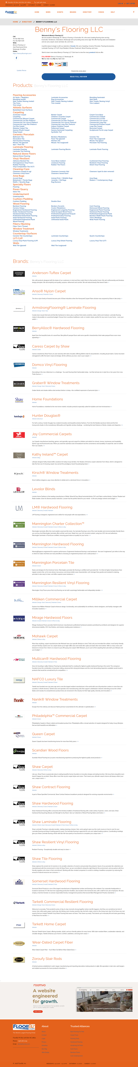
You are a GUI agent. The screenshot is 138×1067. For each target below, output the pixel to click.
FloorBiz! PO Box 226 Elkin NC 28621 (19, 2)
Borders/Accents (57, 206)
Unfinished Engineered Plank (24, 219)
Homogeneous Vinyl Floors (23, 163)
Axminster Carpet (19, 115)
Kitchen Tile (55, 141)
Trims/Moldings (96, 218)
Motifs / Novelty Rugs (21, 182)
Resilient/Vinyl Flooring (99, 163)
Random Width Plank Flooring (101, 216)
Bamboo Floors (75, 1052)
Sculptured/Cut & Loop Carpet (101, 130)
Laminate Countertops (59, 236)
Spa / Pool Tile (18, 144)
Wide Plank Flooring (97, 219)
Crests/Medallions (58, 208)
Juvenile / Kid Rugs (58, 180)
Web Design (45, 1052)
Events (60, 12)
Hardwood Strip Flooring (22, 214)
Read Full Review (78, 77)
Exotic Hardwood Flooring (23, 212)
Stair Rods (93, 99)
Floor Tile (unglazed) (97, 139)
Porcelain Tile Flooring (98, 143)
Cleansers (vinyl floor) (21, 173)
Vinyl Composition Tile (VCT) (23, 167)
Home (37, 12)
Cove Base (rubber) (58, 161)
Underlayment (18, 196)
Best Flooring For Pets (77, 1031)
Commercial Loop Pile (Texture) (63, 124)
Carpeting (16, 117)
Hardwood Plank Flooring (99, 212)
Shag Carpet (17, 132)
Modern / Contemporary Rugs (101, 180)
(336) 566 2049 (41, 2)
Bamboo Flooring (19, 206)
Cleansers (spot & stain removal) (102, 171)
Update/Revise (21, 70)
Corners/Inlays (18, 208)
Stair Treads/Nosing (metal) (23, 101)
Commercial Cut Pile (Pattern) (24, 120)
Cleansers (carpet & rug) (22, 171)
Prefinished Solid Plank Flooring (25, 216)
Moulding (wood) (19, 99)
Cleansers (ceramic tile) (60, 171)
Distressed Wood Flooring (99, 208)
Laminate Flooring (20, 149)
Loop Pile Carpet (96, 126)
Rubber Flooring (19, 165)
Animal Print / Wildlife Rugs (62, 178)
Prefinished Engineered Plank (101, 214)
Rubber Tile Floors (58, 165)
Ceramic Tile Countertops (22, 236)
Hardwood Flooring (76, 1042)
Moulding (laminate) (97, 97)
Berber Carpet (56, 115)
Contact (44, 1035)
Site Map (44, 1049)
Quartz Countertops (97, 236)
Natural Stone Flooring (21, 156)
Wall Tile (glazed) (19, 245)
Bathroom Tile (18, 137)
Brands (73, 12)
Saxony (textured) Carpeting (62, 130)
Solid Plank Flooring (59, 218)
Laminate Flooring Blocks (61, 149)
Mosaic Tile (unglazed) (59, 143)
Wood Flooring (18, 221)
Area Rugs (93, 178)
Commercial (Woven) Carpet (23, 119)
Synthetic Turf (56, 132)
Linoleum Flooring (58, 163)
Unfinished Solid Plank (59, 219)
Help (113, 12)
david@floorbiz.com (24, 1044)
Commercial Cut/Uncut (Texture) (63, 122)
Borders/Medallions (59, 137)
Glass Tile (16, 192)
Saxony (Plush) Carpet (21, 130)
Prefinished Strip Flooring (61, 216)
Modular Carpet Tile (20, 128)
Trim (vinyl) (17, 105)
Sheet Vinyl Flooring (97, 165)
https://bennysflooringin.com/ (22, 53)
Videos (101, 12)
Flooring (16, 187)
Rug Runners (56, 182)
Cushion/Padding (19, 201)
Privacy (44, 1042)
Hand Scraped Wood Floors (61, 212)
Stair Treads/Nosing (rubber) (62, 101)
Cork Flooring (95, 206)
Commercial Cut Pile (97, 119)
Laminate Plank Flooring (99, 149)
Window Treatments (20, 231)
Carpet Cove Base (96, 115)
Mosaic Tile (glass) (97, 141)
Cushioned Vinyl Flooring (99, 161)
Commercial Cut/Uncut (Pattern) (25, 122)
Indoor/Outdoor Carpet (60, 126)
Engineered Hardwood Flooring (25, 210)
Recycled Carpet (96, 128)
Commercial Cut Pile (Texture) (62, 120)
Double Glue (56, 201)
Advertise (45, 1045)
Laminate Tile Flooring (21, 151)
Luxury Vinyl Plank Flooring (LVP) (25, 241)
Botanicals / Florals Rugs (22, 180)
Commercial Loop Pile (98, 122)
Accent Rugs (18, 178)
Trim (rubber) (94, 103)
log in (120, 3)
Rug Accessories (57, 99)
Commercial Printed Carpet (100, 124)
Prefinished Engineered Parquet (63, 214)
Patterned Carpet (57, 128)
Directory (87, 12)
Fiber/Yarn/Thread (20, 226)
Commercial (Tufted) (97, 117)
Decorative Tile (18, 139)
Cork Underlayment (76, 1056)
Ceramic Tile (94, 137)
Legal (43, 1038)
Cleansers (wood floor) (59, 173)
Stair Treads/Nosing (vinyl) (100, 101)
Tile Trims (16, 103)
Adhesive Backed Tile (21, 161)
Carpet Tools (74, 1035)
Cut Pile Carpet (18, 126)
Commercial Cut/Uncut (99, 120)
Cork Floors (74, 1049)
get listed (130, 3)
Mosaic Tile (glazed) (20, 143)
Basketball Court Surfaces (23, 110)
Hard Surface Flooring (21, 141)
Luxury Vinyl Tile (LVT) (98, 241)
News (48, 12)
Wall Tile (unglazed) (58, 245)
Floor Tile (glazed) (58, 139)
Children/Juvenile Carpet (61, 117)
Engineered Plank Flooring (100, 210)
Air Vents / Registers (21, 97)
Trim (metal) (55, 103)
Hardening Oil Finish (76, 1045)
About (43, 1031)
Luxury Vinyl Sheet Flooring (61, 241)
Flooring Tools (74, 1038)
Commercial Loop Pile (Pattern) (25, 124)
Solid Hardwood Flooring (22, 218)
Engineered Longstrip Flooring (62, 210)
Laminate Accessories (59, 97)
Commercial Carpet (58, 119)
